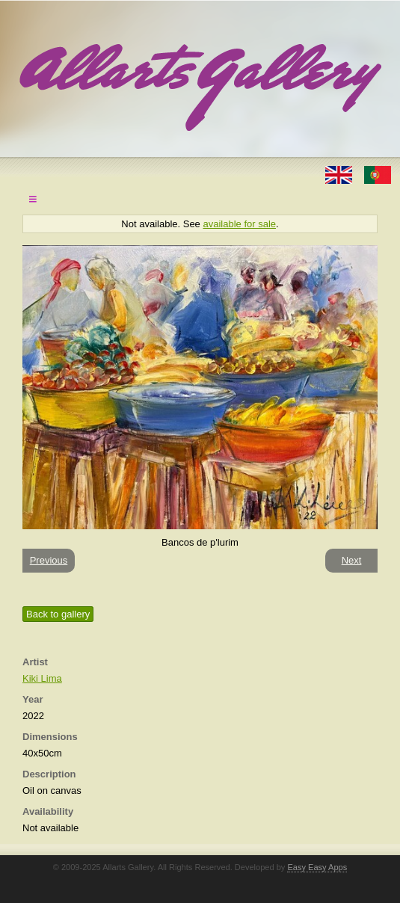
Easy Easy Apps (317, 867)
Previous (49, 560)
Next (352, 560)
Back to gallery (58, 614)
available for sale (239, 223)
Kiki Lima (42, 678)
